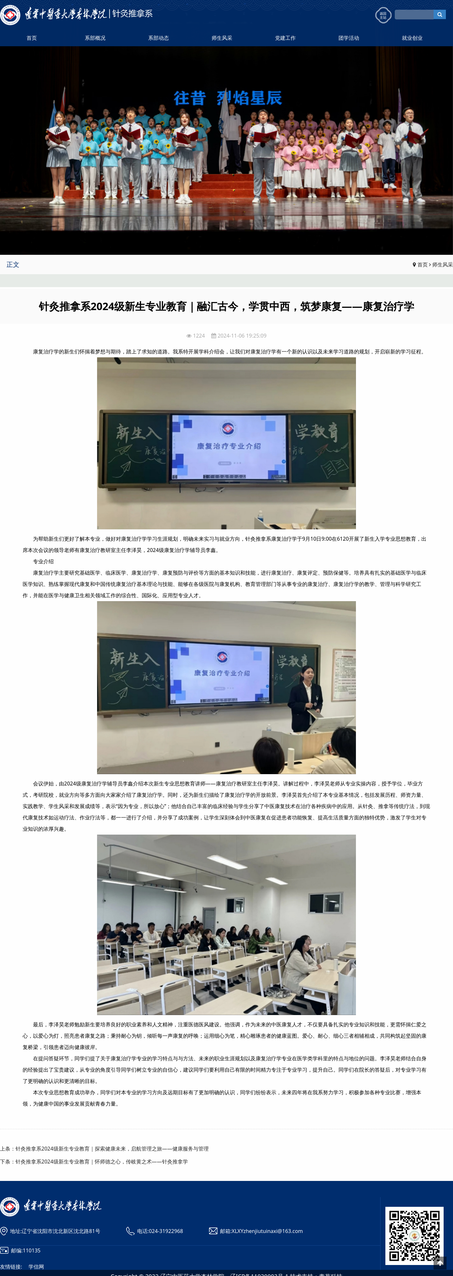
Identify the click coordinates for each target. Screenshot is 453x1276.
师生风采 (222, 37)
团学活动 (348, 37)
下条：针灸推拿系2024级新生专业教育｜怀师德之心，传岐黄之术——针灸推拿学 (94, 1161)
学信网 (36, 1266)
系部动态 (158, 37)
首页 (32, 37)
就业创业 (412, 37)
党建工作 (285, 37)
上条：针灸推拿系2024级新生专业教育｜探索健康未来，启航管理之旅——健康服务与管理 (104, 1148)
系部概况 (95, 37)
